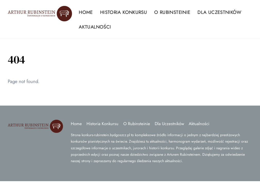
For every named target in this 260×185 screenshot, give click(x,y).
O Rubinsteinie (172, 12)
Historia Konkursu (123, 12)
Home (86, 12)
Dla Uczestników (219, 12)
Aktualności (95, 26)
